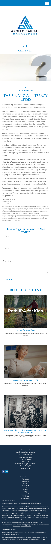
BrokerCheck (38, 503)
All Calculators (25, 498)
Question (7, 261)
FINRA (12, 534)
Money (25, 490)
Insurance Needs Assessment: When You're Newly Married (25, 431)
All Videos (25, 496)
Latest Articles (25, 494)
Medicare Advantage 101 (25, 380)
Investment (25, 481)
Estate (25, 483)
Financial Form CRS (9, 500)
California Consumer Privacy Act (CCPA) (12, 524)
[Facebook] (26, 46)
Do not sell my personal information (22, 525)
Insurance (25, 485)
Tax (25, 487)
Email (7, 248)
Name (7, 236)
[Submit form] (8, 280)
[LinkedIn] (23, 46)
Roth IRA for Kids (25, 330)
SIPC (17, 534)
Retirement (25, 479)
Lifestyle (25, 492)
